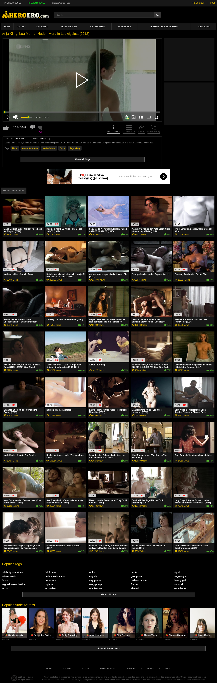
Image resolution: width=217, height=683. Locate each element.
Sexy (62, 148)
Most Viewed (69, 26)
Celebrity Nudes (30, 148)
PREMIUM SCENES (36, 3)
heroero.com (28, 677)
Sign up (67, 669)
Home (7, 26)
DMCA (168, 669)
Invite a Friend (107, 669)
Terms (150, 669)
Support (131, 669)
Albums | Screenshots (164, 26)
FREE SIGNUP (198, 3)
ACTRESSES (124, 26)
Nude (14, 148)
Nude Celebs (49, 148)
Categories (97, 26)
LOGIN (213, 3)
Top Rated (42, 26)
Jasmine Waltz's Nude (61, 3)
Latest (21, 26)
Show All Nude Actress (108, 648)
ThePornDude (203, 26)
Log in (85, 669)
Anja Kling (75, 148)
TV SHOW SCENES (12, 3)
